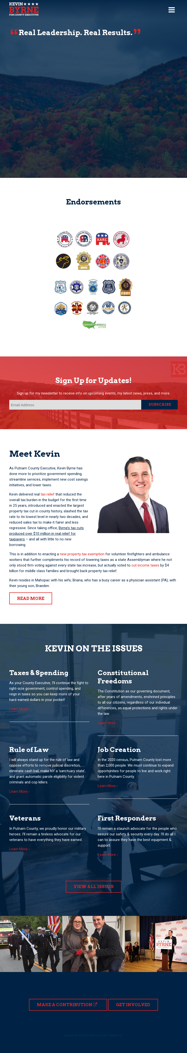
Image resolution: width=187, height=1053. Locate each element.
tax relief (48, 494)
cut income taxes (145, 565)
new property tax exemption (82, 554)
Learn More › (19, 709)
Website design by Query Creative (93, 1035)
